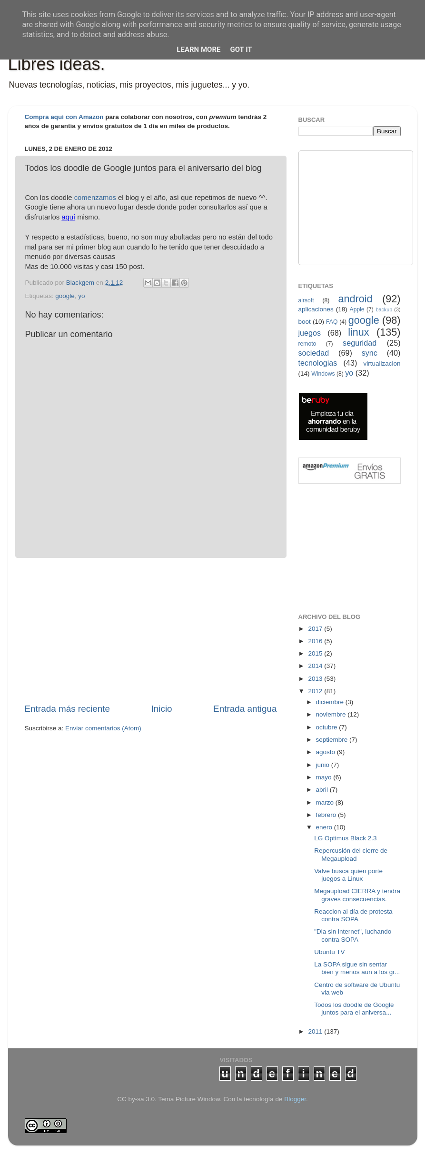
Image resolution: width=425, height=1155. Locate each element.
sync (369, 352)
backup (384, 309)
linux (358, 332)
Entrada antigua (245, 709)
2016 (316, 641)
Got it (241, 49)
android (355, 299)
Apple (357, 309)
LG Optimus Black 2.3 (345, 838)
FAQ (331, 322)
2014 (316, 665)
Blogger (295, 1099)
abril (323, 789)
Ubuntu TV (329, 952)
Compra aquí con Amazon (64, 116)
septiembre (333, 739)
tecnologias (317, 362)
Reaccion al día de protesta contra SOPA (353, 915)
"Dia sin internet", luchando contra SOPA (352, 935)
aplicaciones (316, 309)
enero (325, 827)
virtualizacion (381, 363)
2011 (316, 1031)
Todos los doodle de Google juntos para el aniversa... (354, 1008)
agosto (326, 752)
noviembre (332, 714)
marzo (326, 802)
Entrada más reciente (67, 709)
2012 (316, 691)
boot (304, 321)
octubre (327, 727)
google (65, 295)
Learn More (198, 49)
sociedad (313, 352)
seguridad (359, 343)
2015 (316, 653)
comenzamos (95, 197)
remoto (307, 343)
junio (323, 764)
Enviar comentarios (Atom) (103, 728)
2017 (316, 628)
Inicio (161, 709)
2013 (316, 678)
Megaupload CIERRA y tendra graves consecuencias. (357, 894)
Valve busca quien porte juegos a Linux (348, 874)
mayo (325, 777)
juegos (309, 333)
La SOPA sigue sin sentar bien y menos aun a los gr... (357, 968)
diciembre (331, 702)
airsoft (306, 300)
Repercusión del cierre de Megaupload (350, 854)
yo (81, 295)
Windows (323, 373)
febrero (327, 814)
